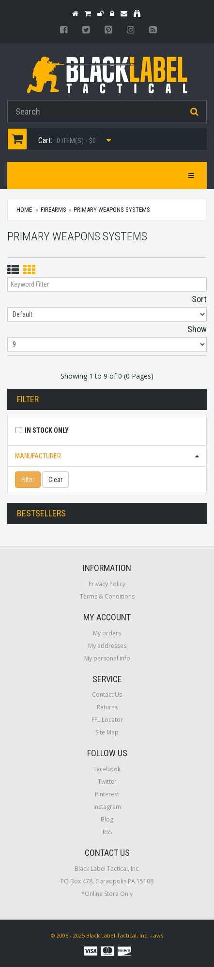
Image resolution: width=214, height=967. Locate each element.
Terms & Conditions (107, 596)
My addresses (107, 646)
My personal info (107, 658)
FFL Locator (107, 720)
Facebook (107, 769)
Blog (107, 819)
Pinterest (107, 794)
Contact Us (107, 694)
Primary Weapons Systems (112, 209)
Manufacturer (38, 456)
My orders (107, 633)
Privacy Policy (107, 584)
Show (197, 329)
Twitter (107, 781)
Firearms (53, 209)
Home (24, 209)
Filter (27, 480)
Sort (199, 299)
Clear (55, 480)
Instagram (107, 807)
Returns (107, 707)
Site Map (107, 732)
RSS (107, 832)
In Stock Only (47, 430)
